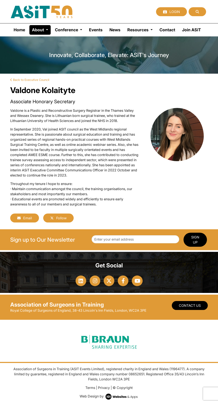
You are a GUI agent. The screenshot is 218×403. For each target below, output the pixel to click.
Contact (167, 29)
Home (19, 29)
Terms (90, 388)
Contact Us (190, 305)
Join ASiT (191, 29)
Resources (138, 29)
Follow (58, 218)
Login (171, 12)
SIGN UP (195, 239)
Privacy (104, 388)
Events (96, 29)
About (41, 29)
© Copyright (123, 388)
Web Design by (109, 396)
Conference (67, 29)
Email (24, 218)
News (114, 29)
